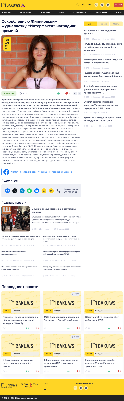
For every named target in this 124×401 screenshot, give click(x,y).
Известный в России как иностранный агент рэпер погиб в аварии (19, 268)
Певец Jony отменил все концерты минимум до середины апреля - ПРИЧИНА (62, 268)
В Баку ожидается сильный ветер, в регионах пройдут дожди (18, 363)
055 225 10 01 (70, 192)
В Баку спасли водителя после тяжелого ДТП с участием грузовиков (61, 363)
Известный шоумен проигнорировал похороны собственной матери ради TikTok (61, 253)
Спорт (61, 13)
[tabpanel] (103, 78)
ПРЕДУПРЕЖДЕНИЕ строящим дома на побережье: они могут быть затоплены (103, 47)
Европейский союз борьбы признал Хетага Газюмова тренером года (100, 363)
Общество (45, 13)
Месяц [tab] (116, 24)
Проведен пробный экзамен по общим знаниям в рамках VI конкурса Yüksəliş (20, 320)
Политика (6, 13)
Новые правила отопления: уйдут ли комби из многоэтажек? (103, 61)
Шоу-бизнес (102, 13)
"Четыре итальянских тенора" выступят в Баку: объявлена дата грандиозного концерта (20, 237)
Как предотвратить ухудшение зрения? (100, 32)
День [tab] (90, 24)
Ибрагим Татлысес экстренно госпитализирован (13, 253)
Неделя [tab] (103, 24)
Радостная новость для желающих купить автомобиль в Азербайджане (103, 74)
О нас (45, 383)
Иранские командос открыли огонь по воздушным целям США (102, 119)
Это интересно (79, 13)
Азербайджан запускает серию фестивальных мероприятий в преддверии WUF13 (100, 89)
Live (118, 4)
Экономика (25, 13)
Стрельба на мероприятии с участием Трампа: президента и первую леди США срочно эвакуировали (101, 105)
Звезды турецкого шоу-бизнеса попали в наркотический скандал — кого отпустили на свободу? (61, 238)
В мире (119, 13)
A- (75, 93)
